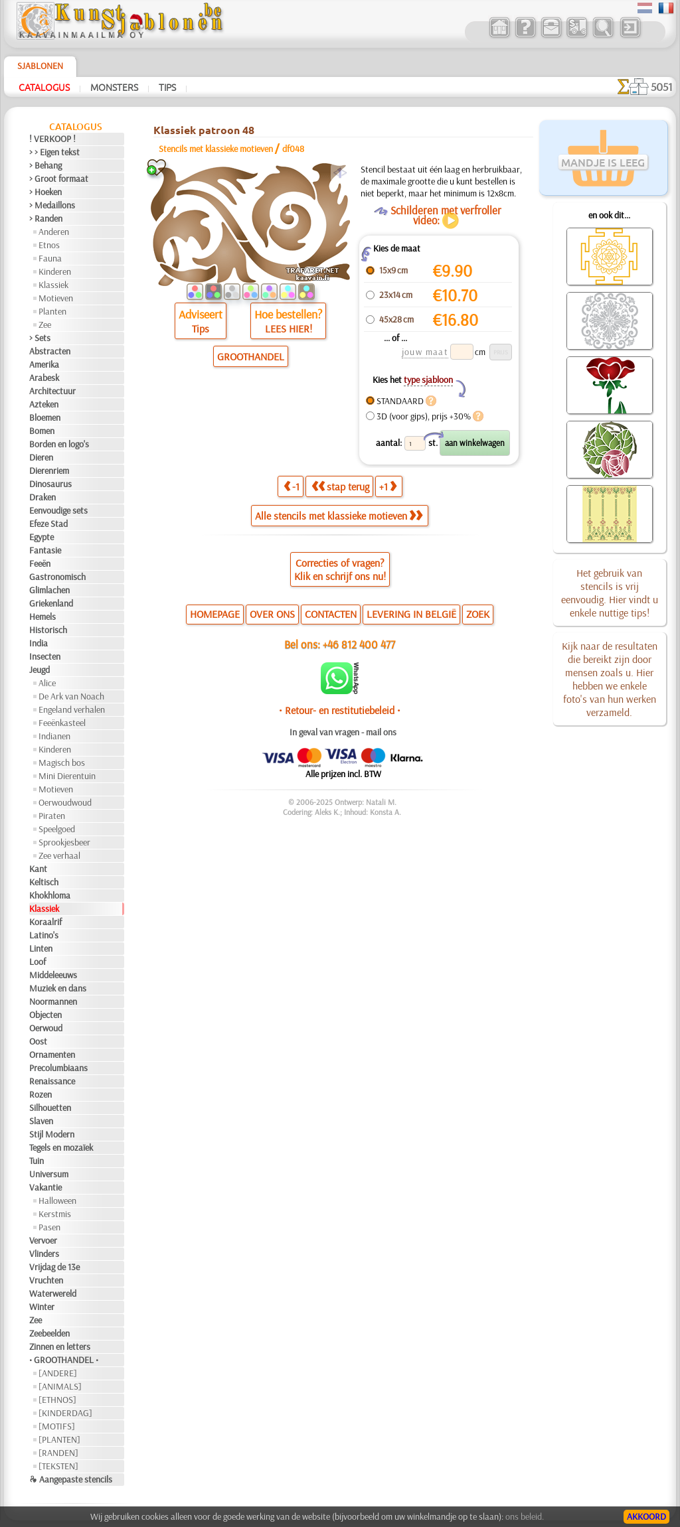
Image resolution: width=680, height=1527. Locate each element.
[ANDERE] (58, 1373)
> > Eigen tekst (54, 152)
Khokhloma (49, 895)
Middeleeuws (53, 975)
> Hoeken (45, 192)
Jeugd (39, 670)
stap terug (340, 486)
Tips (167, 87)
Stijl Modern (51, 1134)
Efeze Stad (48, 524)
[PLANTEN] (59, 1439)
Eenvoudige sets (58, 510)
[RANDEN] (58, 1453)
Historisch (48, 630)
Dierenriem (49, 470)
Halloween (57, 1200)
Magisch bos (62, 762)
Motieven (56, 298)
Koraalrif (45, 922)
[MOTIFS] (57, 1426)
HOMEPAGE (215, 613)
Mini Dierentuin (67, 776)
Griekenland (51, 603)
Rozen (40, 1094)
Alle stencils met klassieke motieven (338, 515)
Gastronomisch (57, 577)
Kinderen (55, 271)
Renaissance (52, 1081)
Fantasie (45, 550)
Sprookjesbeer (64, 842)
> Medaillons (52, 205)
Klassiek (53, 285)
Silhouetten (50, 1108)
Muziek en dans (57, 988)
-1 (291, 486)
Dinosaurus (50, 484)
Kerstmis (55, 1214)
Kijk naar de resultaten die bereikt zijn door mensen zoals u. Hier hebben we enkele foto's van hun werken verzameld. (609, 679)
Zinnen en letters (59, 1346)
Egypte (41, 537)
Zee (45, 324)
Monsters (114, 87)
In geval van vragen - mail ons (343, 732)
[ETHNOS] (57, 1400)
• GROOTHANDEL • (63, 1360)
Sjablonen (40, 66)
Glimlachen (49, 590)
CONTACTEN (331, 613)
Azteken (43, 404)
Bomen (41, 431)
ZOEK (477, 613)
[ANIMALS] (60, 1386)
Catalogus (44, 87)
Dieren (41, 457)
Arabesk (44, 378)
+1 (387, 486)
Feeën (39, 563)
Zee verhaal (59, 855)
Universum (48, 1174)
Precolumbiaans (58, 1068)
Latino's (43, 935)
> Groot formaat (58, 178)
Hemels (42, 616)
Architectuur (52, 391)
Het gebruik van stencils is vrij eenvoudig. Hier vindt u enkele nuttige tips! (609, 592)
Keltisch (43, 882)
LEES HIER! (288, 328)
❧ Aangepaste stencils (70, 1479)
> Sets (39, 338)
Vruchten (46, 1280)
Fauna (50, 258)
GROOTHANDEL (250, 356)
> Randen (45, 218)
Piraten (52, 816)
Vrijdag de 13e (54, 1267)
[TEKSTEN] (58, 1466)
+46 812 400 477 (359, 644)
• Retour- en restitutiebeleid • (339, 710)
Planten (52, 311)
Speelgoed (57, 829)
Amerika (44, 364)
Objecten (45, 1015)
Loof (37, 962)
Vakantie (45, 1187)
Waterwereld (52, 1293)
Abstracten (49, 351)
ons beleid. (524, 1516)
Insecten (44, 656)
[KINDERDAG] (65, 1413)
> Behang (45, 165)
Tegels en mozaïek (61, 1147)
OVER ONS (272, 613)
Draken (42, 497)
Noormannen (53, 1001)
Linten (40, 948)
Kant (38, 869)
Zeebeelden (49, 1333)
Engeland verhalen (72, 709)
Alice (47, 683)
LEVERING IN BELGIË (411, 613)
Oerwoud (45, 1028)
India (38, 643)
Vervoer (43, 1240)
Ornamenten (52, 1054)
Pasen (49, 1227)
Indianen (54, 736)
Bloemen (44, 417)
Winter (41, 1307)
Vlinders (44, 1254)
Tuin (36, 1161)
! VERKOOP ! (52, 139)
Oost (38, 1041)
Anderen (54, 232)
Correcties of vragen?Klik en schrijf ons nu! (340, 569)
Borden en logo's (59, 444)
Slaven (41, 1121)
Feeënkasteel (62, 723)
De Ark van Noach (71, 696)
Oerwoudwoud (65, 802)
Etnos (49, 245)
